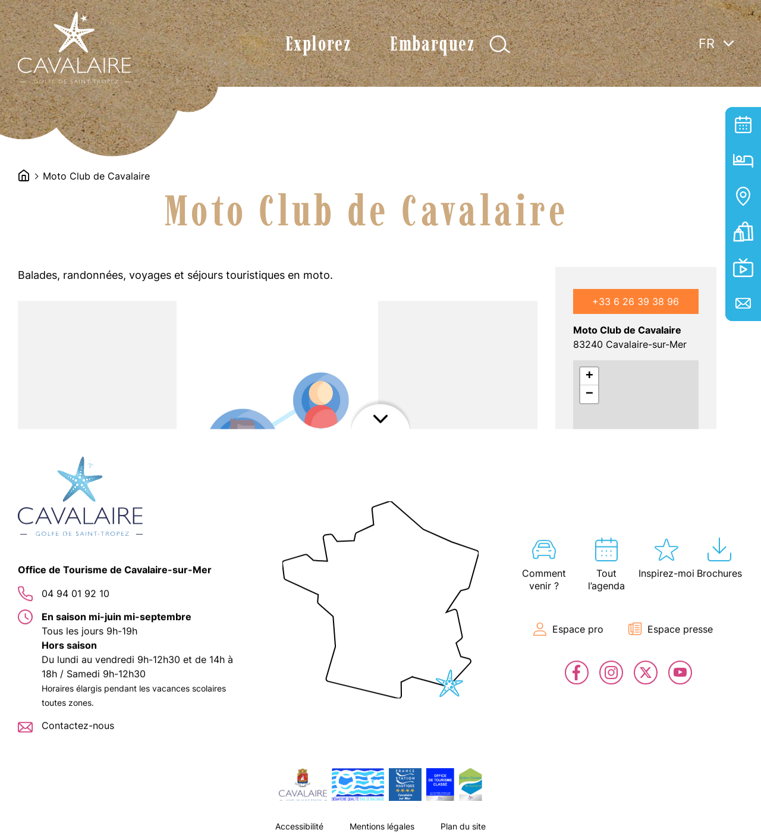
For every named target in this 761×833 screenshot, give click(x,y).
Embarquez (432, 44)
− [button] (589, 394)
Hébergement (743, 160)
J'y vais (615, 529)
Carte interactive (743, 196)
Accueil (24, 175)
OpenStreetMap (660, 553)
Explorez (318, 44)
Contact (743, 303)
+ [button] (589, 376)
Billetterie (743, 232)
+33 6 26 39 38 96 (635, 301)
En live (743, 267)
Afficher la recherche (499, 44)
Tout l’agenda (743, 125)
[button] (125, 620)
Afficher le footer (380, 818)
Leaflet (586, 553)
